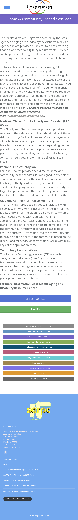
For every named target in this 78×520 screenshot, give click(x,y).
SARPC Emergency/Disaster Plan (16, 480)
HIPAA (6, 464)
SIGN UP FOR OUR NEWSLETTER (17, 499)
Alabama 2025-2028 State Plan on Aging (19, 491)
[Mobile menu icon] (7, 7)
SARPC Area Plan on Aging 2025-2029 (18, 475)
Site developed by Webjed (39, 516)
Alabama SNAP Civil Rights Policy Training (20, 486)
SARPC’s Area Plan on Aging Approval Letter (20, 470)
